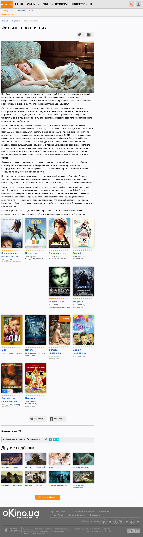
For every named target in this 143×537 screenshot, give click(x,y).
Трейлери (61, 4)
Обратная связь (57, 512)
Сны (3, 350)
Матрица (78, 301)
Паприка (30, 398)
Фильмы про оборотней (35, 467)
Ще (91, 4)
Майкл (31, 10)
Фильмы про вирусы (81, 467)
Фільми (32, 4)
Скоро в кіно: (7, 14)
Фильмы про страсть (10, 467)
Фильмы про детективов (11, 485)
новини (46, 4)
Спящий (77, 253)
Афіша (19, 4)
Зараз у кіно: (7, 10)
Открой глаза (56, 301)
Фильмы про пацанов (58, 485)
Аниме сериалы (55, 467)
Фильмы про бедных (34, 485)
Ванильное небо (58, 253)
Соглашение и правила (82, 512)
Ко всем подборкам (47, 497)
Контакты (104, 512)
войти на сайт (41, 439)
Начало (29, 350)
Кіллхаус (22, 10)
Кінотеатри (77, 4)
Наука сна (31, 253)
